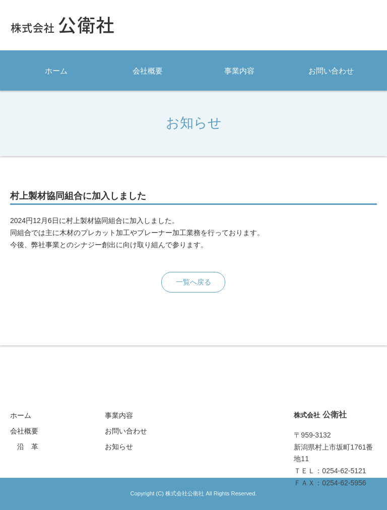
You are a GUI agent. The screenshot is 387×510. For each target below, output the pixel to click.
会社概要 (148, 70)
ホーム (56, 70)
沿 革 (27, 447)
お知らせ (119, 447)
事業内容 (239, 70)
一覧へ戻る (193, 282)
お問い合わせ (331, 70)
